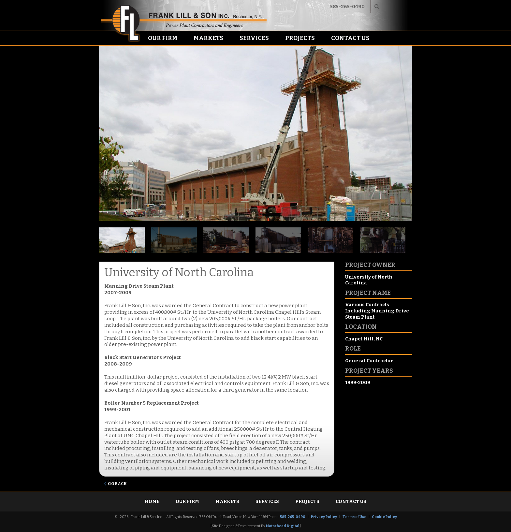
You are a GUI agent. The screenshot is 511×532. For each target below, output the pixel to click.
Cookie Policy (384, 517)
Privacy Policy (324, 517)
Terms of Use (354, 517)
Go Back (117, 484)
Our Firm (162, 38)
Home (152, 501)
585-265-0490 (347, 6)
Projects (300, 38)
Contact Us (350, 38)
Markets (208, 38)
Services (254, 38)
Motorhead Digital (282, 526)
